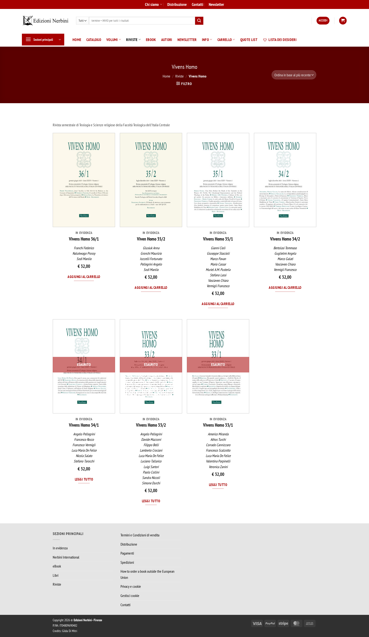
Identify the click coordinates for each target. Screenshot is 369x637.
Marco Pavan (218, 259)
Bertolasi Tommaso (285, 248)
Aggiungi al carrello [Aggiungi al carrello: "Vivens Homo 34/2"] (285, 287)
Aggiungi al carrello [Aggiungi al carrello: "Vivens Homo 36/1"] (84, 276)
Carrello (226, 39)
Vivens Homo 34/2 (285, 239)
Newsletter (216, 4)
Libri (55, 575)
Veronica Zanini (218, 467)
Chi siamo (153, 4)
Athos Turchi (218, 439)
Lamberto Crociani (151, 450)
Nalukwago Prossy (83, 253)
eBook (151, 39)
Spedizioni (127, 562)
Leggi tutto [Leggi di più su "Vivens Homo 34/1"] (84, 479)
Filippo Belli (151, 445)
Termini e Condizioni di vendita (139, 535)
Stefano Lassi (218, 275)
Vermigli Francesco (218, 286)
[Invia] (199, 21)
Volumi (113, 39)
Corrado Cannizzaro (218, 445)
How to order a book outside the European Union (147, 574)
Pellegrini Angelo (151, 264)
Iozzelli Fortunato (151, 259)
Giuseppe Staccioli (218, 253)
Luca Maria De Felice (84, 450)
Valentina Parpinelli (218, 461)
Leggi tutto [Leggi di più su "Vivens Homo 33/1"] (218, 484)
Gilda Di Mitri (69, 631)
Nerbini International (66, 557)
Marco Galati (285, 259)
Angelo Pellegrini (84, 434)
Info (207, 39)
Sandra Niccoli (151, 477)
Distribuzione (177, 4)
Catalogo (93, 39)
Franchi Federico (84, 248)
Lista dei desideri (280, 39)
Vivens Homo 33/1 (218, 425)
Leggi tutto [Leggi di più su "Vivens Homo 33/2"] (151, 500)
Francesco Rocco (84, 439)
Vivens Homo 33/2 (151, 425)
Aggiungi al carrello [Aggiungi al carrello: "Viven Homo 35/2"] (151, 287)
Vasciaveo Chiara (218, 280)
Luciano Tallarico (150, 461)
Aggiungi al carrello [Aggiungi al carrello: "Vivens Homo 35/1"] (218, 303)
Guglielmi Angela (285, 253)
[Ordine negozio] (294, 74)
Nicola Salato (84, 455)
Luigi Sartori (151, 467)
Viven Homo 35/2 (151, 239)
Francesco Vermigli (83, 445)
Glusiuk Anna (151, 248)
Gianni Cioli (218, 248)
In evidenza (60, 548)
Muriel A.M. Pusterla (218, 269)
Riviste (133, 39)
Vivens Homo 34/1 (84, 425)
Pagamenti (127, 553)
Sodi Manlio (84, 259)
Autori (166, 39)
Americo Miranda (218, 434)
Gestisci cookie (129, 595)
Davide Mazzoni (151, 439)
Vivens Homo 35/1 (218, 239)
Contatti (197, 4)
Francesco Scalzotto (218, 450)
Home (76, 39)
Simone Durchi (151, 483)
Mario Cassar (218, 264)
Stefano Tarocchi (84, 461)
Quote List (248, 39)
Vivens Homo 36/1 (84, 239)
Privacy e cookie (130, 586)
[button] (323, 20)
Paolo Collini (151, 472)
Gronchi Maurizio (151, 253)
